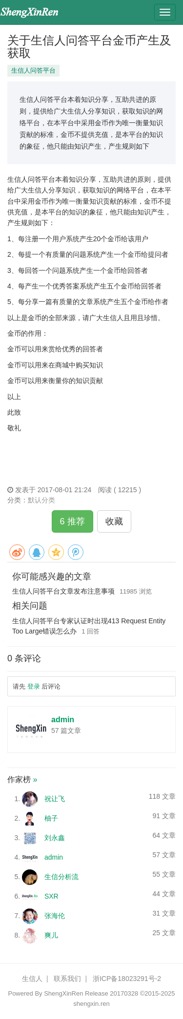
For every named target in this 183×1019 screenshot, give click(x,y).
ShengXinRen (63, 993)
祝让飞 (54, 799)
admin (62, 719)
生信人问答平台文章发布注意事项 (63, 591)
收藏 (114, 521)
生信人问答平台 (33, 70)
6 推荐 (72, 521)
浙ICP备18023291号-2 (127, 978)
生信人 (32, 978)
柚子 (51, 818)
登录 (33, 686)
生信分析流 (61, 877)
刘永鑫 (54, 838)
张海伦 (54, 916)
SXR (51, 896)
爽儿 (51, 935)
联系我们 (67, 978)
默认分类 (41, 500)
